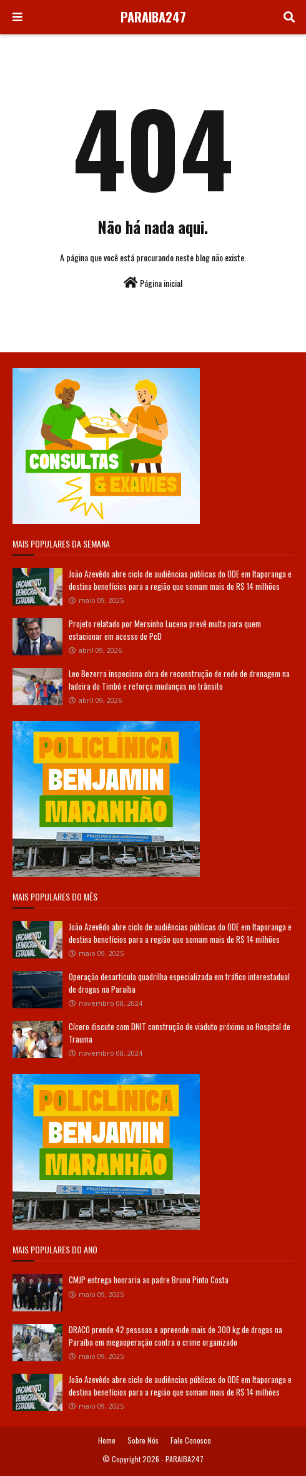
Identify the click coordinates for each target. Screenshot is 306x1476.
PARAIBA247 (153, 16)
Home (107, 1440)
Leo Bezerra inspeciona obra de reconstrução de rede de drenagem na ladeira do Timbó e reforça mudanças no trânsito (179, 679)
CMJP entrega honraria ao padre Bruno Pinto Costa (149, 1279)
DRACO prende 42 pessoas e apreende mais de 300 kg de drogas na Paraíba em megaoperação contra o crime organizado (175, 1335)
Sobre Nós (143, 1440)
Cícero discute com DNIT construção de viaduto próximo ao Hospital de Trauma (179, 1032)
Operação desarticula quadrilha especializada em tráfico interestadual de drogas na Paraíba (179, 982)
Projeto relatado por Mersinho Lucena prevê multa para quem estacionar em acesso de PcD (165, 629)
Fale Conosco (190, 1440)
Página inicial (153, 282)
